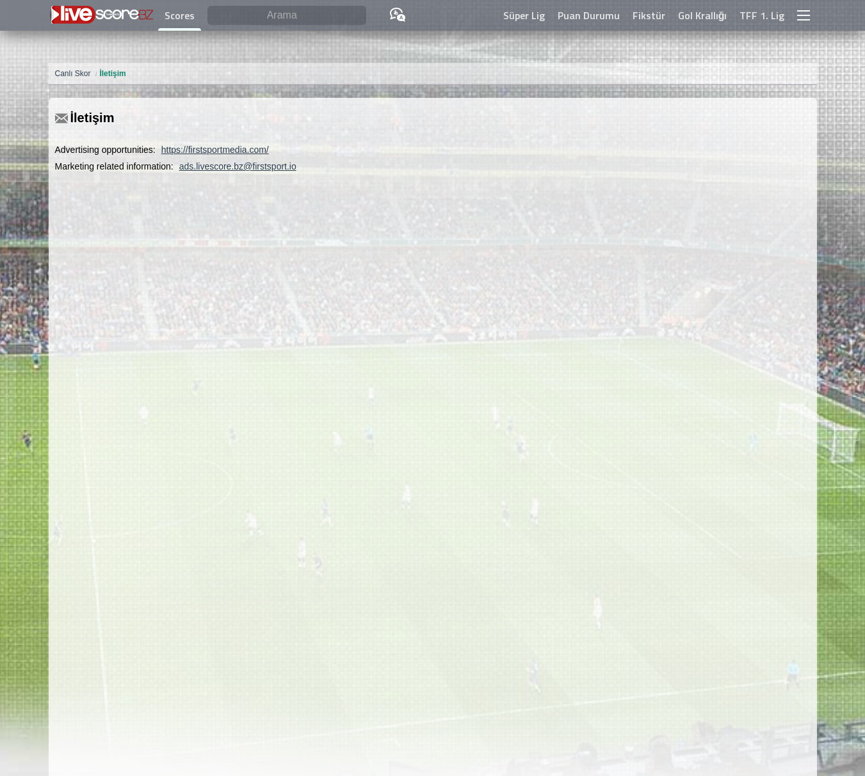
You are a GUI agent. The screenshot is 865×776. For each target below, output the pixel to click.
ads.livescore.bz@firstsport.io (237, 166)
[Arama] (286, 16)
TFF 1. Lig (762, 15)
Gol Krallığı (702, 15)
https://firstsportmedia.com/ (215, 150)
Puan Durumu (589, 15)
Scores (180, 15)
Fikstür (649, 15)
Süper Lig (524, 15)
